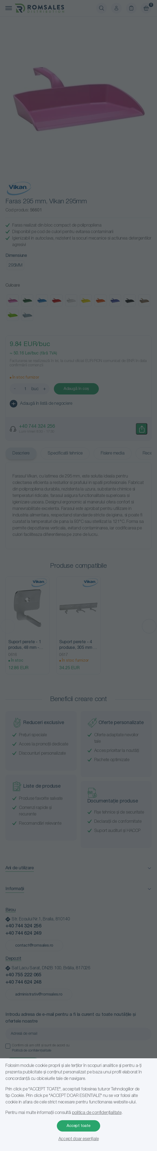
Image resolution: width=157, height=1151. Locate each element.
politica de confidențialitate (97, 1113)
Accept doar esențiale (78, 1139)
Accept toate (78, 1126)
